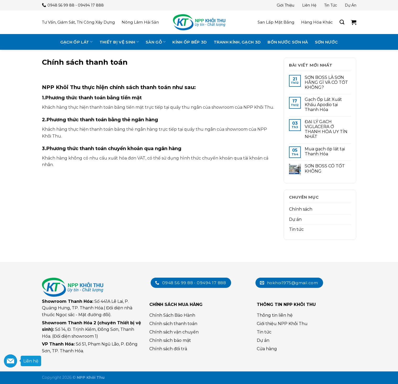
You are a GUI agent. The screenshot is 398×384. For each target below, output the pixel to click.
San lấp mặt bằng (276, 22)
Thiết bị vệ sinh (119, 41)
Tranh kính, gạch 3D (237, 42)
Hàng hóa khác (317, 22)
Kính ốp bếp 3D (189, 42)
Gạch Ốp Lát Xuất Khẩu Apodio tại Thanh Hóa (323, 104)
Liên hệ (309, 5)
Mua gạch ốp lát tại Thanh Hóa (325, 151)
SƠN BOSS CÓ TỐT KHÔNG (325, 168)
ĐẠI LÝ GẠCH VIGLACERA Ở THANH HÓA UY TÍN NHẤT (326, 129)
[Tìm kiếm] (342, 22)
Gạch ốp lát (76, 41)
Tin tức (330, 5)
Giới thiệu (285, 5)
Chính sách (300, 209)
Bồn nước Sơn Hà (288, 42)
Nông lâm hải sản (140, 22)
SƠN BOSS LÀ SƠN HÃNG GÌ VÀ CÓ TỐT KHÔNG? (326, 82)
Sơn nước (326, 42)
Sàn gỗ (156, 41)
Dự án (350, 5)
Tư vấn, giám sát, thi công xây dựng (78, 22)
